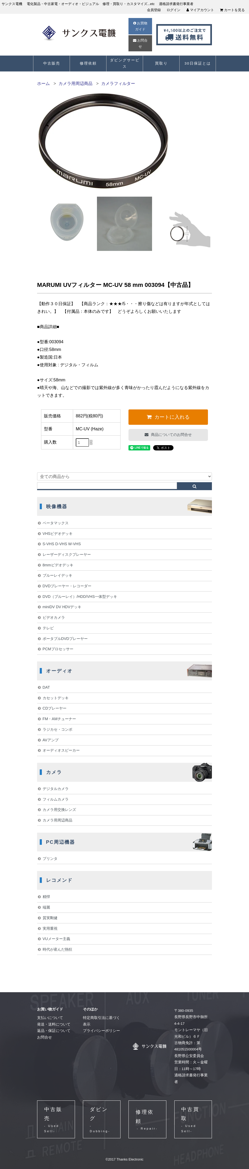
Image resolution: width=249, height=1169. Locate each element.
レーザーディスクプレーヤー (67, 554)
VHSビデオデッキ (58, 533)
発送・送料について (53, 1024)
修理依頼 (88, 63)
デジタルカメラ (56, 789)
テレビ (48, 628)
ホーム (43, 83)
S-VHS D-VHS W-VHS (62, 544)
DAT (46, 687)
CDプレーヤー (55, 708)
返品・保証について (53, 1031)
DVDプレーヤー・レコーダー (67, 586)
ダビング (101, 1120)
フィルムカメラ (56, 799)
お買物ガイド (140, 26)
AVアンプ (51, 740)
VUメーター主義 (56, 939)
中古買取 (193, 1120)
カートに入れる (171, 417)
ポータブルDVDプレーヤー (65, 639)
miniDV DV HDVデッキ (62, 607)
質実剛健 (50, 918)
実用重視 (50, 928)
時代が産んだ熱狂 (57, 949)
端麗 (46, 907)
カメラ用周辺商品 (75, 83)
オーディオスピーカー (61, 750)
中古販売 (51, 63)
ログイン (173, 10)
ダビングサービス (125, 63)
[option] (66, 222)
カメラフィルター (118, 83)
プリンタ (50, 858)
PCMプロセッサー (58, 649)
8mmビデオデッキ (58, 565)
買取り (161, 63)
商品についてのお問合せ (171, 434)
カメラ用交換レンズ (59, 809)
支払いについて (50, 1018)
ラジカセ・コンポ (57, 729)
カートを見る (232, 10)
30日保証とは (197, 63)
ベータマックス (56, 523)
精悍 (46, 897)
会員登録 (154, 10)
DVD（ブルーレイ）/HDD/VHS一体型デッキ (80, 596)
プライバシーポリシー (101, 1031)
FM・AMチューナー (59, 719)
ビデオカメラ (54, 617)
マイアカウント (200, 10)
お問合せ (140, 43)
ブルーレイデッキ (57, 575)
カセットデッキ (56, 698)
